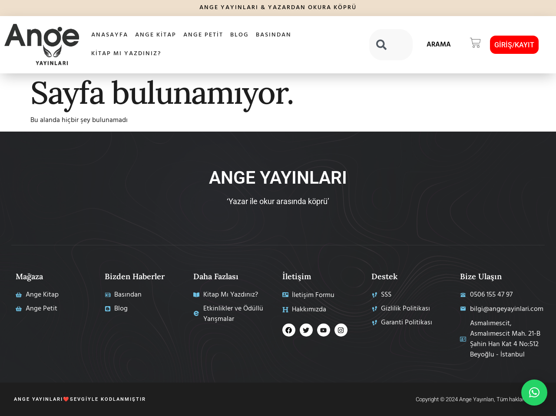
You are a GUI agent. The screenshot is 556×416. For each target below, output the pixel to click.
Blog (239, 35)
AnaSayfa (109, 35)
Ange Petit (203, 35)
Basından (273, 35)
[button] (475, 44)
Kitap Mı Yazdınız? (126, 54)
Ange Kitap (155, 35)
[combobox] (391, 44)
